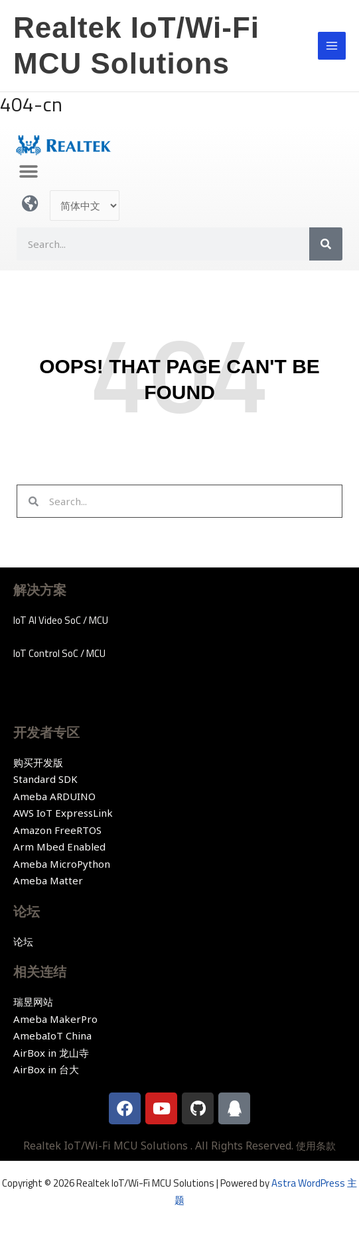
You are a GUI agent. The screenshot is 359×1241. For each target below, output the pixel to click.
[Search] (325, 244)
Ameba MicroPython (61, 863)
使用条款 (316, 1145)
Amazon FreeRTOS (57, 830)
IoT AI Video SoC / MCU (60, 620)
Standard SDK (45, 779)
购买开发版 (38, 762)
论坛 (23, 941)
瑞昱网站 (33, 1001)
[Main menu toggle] (332, 46)
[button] (28, 172)
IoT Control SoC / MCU (59, 653)
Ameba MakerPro (55, 1019)
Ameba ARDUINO (54, 796)
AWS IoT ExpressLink (63, 812)
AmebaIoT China (52, 1035)
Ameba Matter (48, 880)
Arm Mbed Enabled (59, 846)
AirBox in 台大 (46, 1069)
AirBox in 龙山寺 (51, 1052)
